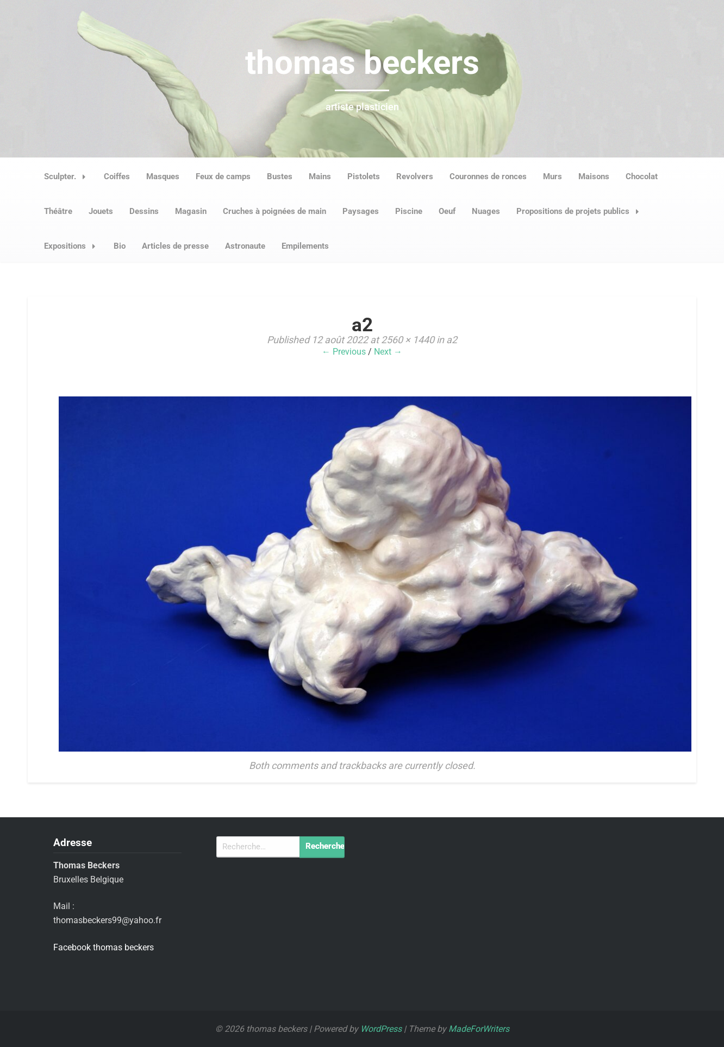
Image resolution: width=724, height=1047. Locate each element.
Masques (162, 176)
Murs (552, 176)
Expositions (73, 246)
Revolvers (414, 176)
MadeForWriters (478, 1029)
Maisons (593, 176)
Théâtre (58, 211)
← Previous (344, 351)
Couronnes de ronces (488, 176)
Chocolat (642, 176)
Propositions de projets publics (580, 211)
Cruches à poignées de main (274, 211)
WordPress (381, 1029)
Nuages (486, 211)
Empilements (305, 246)
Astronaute (245, 246)
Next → (388, 351)
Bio (120, 246)
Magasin (191, 211)
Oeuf (447, 211)
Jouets (101, 211)
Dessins (144, 211)
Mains (320, 176)
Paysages (360, 211)
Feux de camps (223, 176)
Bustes (279, 176)
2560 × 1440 (407, 339)
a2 (451, 339)
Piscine (408, 211)
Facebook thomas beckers (103, 947)
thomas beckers (362, 62)
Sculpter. (68, 176)
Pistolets (363, 176)
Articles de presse (175, 246)
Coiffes (117, 176)
